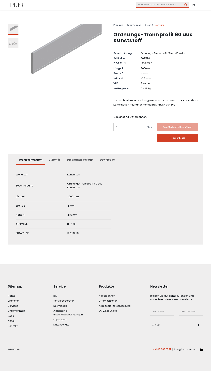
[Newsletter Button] (198, 325)
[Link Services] (23, 306)
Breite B (118, 73)
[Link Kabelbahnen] (114, 296)
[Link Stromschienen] (114, 301)
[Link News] (23, 321)
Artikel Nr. (119, 58)
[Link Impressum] (68, 320)
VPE (115, 83)
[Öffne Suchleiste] (162, 5)
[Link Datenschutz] (68, 325)
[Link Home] (23, 296)
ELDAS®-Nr (120, 63)
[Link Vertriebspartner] (68, 301)
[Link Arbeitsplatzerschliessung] (114, 306)
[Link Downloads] (68, 306)
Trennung (159, 25)
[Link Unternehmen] (23, 311)
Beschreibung (122, 53)
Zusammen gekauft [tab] (80, 159)
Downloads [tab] (107, 159)
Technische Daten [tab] (30, 159)
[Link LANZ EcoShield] (114, 311)
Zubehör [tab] (54, 159)
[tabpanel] (105, 204)
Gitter (148, 25)
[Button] (177, 127)
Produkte (118, 25)
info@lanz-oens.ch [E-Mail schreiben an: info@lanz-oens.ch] (185, 349)
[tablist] (105, 161)
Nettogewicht (122, 88)
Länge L (118, 68)
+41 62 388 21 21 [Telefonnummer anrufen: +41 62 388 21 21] (162, 349)
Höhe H (118, 78)
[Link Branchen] (23, 301)
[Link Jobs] (23, 316)
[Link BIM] (68, 296)
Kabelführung (134, 25)
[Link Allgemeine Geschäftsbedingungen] (68, 312)
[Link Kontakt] (23, 326)
